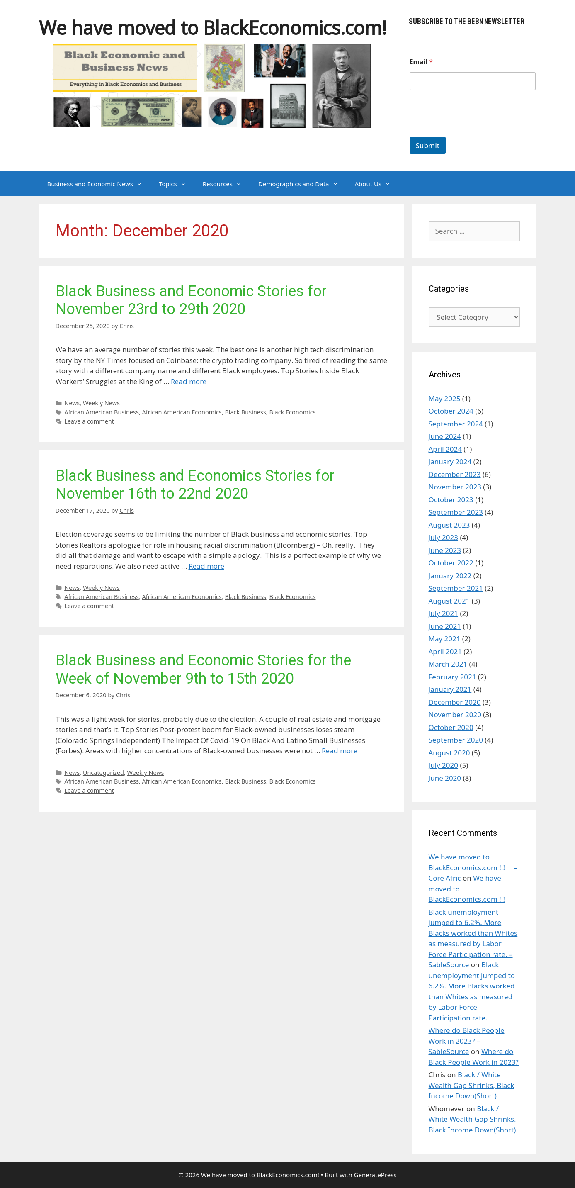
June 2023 (445, 550)
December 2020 (455, 702)
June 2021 (445, 626)
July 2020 (444, 765)
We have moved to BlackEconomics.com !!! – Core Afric (473, 867)
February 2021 (452, 677)
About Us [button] (377, 183)
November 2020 (455, 714)
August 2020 (449, 752)
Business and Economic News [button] (98, 183)
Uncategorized (103, 773)
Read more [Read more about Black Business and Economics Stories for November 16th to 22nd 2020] (206, 566)
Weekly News (101, 403)
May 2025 (445, 398)
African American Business (101, 412)
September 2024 (456, 423)
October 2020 (451, 727)
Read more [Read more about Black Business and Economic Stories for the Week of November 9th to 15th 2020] (339, 750)
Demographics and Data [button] (302, 183)
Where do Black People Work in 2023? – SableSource (467, 1040)
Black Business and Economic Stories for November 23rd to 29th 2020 (191, 300)
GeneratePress (375, 1175)
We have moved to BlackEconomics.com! (212, 27)
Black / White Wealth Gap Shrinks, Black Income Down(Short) (471, 1085)
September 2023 (456, 512)
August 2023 (449, 525)
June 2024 (445, 436)
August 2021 (449, 601)
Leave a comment (89, 421)
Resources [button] (226, 183)
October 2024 (451, 411)
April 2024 (445, 449)
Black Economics (292, 412)
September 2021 (456, 588)
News (72, 403)
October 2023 (451, 499)
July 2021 (444, 613)
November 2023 (455, 487)
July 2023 (444, 537)
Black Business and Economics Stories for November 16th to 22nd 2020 (195, 484)
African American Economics (181, 412)
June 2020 (445, 778)
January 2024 (450, 461)
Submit (428, 145)
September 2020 (456, 740)
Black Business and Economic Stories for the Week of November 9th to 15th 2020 (203, 669)
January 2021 (450, 689)
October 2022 (451, 562)
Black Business (245, 412)
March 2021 (448, 664)
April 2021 (445, 651)
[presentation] (473, 131)
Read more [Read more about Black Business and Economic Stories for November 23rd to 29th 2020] (188, 381)
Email (421, 62)
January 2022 (450, 575)
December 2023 (455, 474)
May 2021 (445, 638)
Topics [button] (176, 183)
